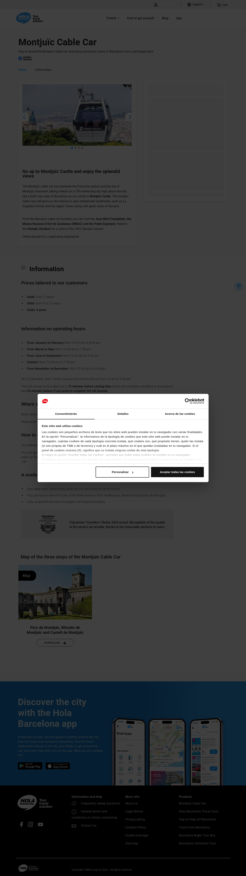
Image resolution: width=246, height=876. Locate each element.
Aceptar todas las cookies (177, 472)
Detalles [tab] (122, 413)
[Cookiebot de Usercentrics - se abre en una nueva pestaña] (187, 401)
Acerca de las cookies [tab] (180, 413)
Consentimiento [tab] (66, 413)
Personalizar (122, 472)
